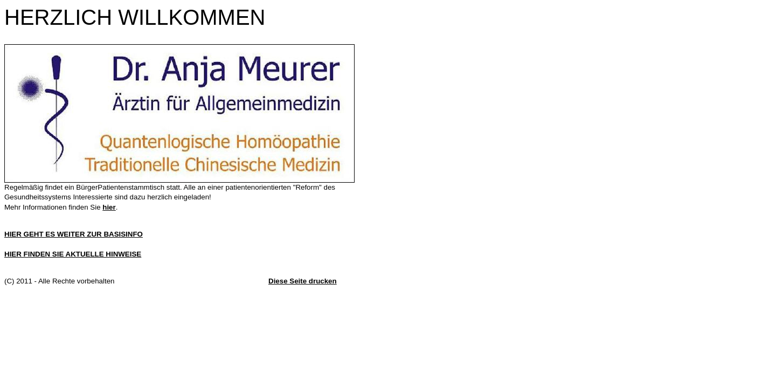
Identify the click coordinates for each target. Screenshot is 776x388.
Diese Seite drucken (302, 281)
